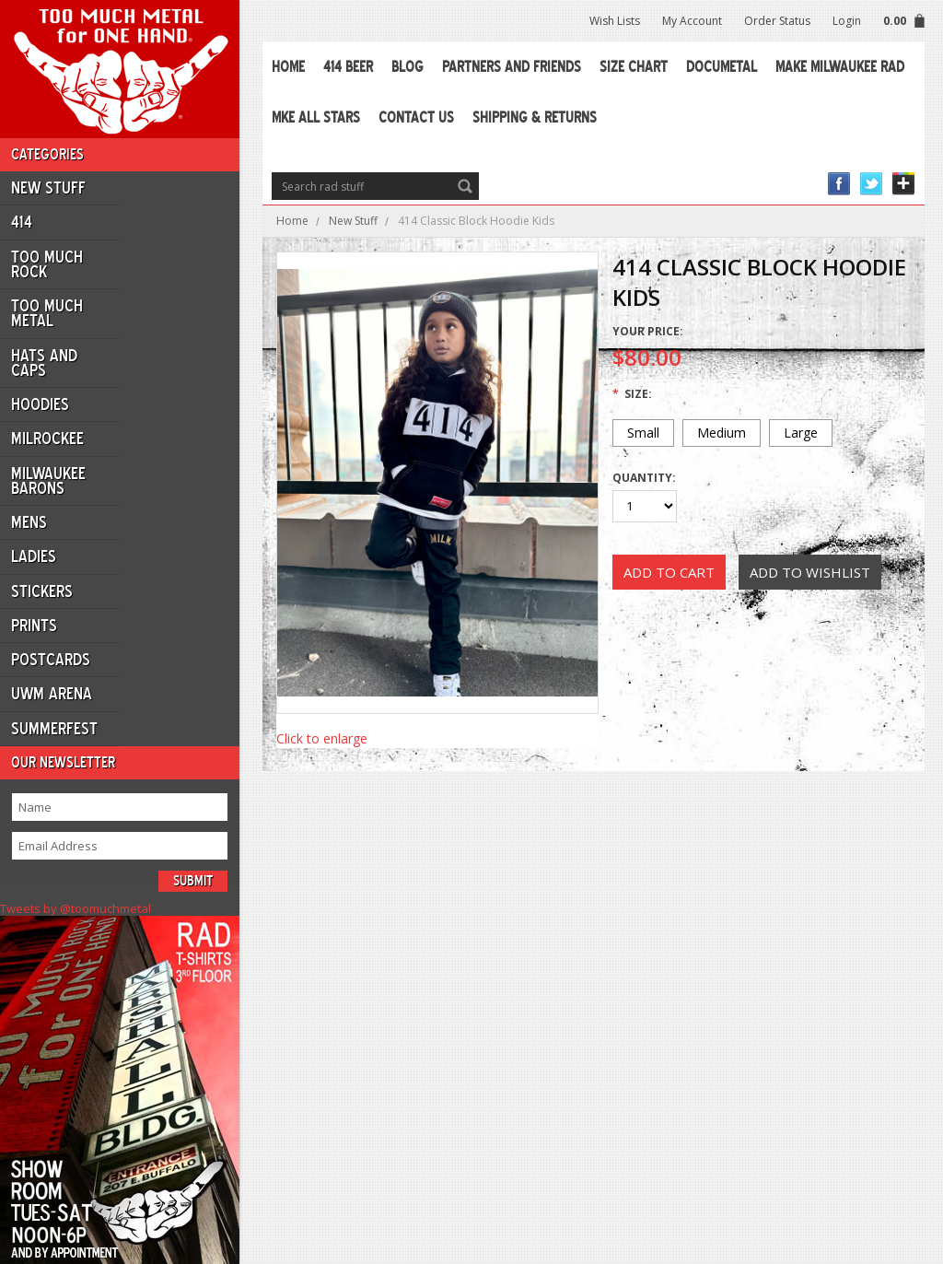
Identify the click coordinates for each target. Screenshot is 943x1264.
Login (846, 21)
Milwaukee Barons (48, 480)
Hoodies (40, 404)
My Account (692, 21)
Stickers (42, 591)
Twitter (871, 183)
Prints (34, 625)
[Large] (800, 433)
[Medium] (721, 433)
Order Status (777, 21)
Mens (29, 522)
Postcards (50, 660)
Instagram (903, 183)
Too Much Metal (47, 313)
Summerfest (54, 729)
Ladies (33, 556)
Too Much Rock (47, 264)
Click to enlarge (321, 738)
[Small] (643, 433)
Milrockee (47, 438)
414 (21, 222)
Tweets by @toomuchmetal (75, 908)
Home (292, 220)
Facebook (839, 183)
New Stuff (48, 188)
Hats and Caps (44, 362)
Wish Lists (614, 21)
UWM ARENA (51, 694)
